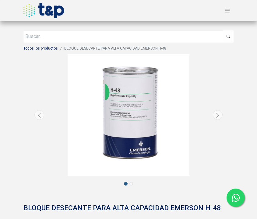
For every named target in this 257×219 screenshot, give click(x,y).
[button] (39, 115)
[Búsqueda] (228, 36)
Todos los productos (40, 48)
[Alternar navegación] (227, 11)
